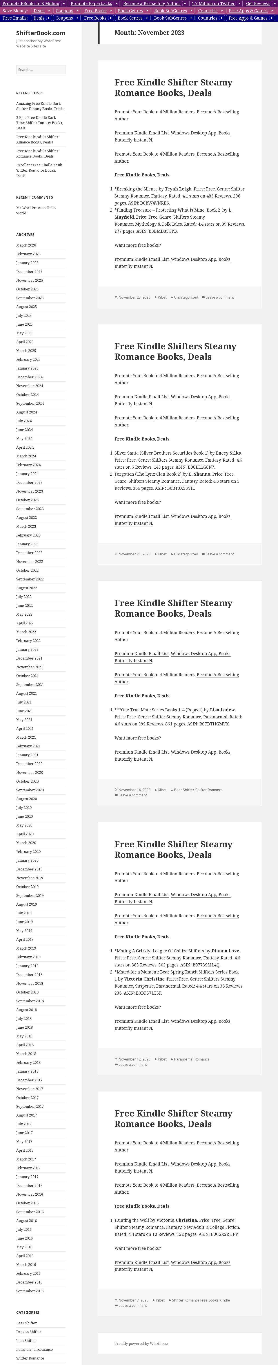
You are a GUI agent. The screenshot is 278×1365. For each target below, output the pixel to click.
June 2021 (24, 711)
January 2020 (27, 860)
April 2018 (25, 1044)
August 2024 (26, 412)
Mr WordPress (28, 207)
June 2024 (24, 429)
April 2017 (25, 1150)
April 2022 (25, 623)
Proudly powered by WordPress (141, 1343)
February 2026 (28, 254)
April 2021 (25, 728)
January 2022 (27, 649)
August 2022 (26, 588)
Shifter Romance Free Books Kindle (201, 1300)
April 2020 (25, 834)
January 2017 (27, 1176)
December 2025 (29, 271)
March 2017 (26, 1159)
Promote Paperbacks (91, 3)
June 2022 (24, 605)
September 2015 (30, 1291)
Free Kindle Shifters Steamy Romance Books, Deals (175, 351)
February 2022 (28, 640)
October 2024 (27, 394)
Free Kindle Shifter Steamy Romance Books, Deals (173, 87)
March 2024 (26, 456)
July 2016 (24, 1229)
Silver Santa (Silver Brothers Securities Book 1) (161, 453)
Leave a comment (219, 297)
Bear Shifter (26, 1323)
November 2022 (29, 561)
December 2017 (29, 1080)
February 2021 (28, 746)
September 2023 (30, 508)
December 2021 (29, 658)
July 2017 (24, 1124)
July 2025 (24, 315)
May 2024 (24, 438)
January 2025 (27, 368)
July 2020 (24, 807)
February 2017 (28, 1168)
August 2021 (26, 693)
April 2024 (25, 447)
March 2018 (26, 1053)
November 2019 (29, 878)
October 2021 (27, 675)
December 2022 (29, 552)
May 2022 (24, 614)
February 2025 (28, 359)
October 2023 (27, 500)
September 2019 (30, 895)
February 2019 (28, 957)
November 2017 (29, 1088)
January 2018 (27, 1071)
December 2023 (29, 482)
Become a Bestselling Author (151, 3)
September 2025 (30, 297)
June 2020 (24, 816)
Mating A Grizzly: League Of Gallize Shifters (160, 951)
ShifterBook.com (40, 33)
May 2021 (24, 719)
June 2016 (24, 1238)
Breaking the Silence (137, 189)
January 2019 (27, 965)
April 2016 (25, 1255)
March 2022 (26, 631)
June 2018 (24, 1027)
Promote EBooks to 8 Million (30, 3)
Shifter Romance (30, 1358)
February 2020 (28, 851)
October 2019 (27, 886)
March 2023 (26, 526)
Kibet (162, 297)
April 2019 (25, 939)
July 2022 (24, 596)
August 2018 (26, 1009)
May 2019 (24, 930)
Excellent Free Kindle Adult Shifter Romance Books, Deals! (39, 170)
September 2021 (30, 684)
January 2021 (27, 754)
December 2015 (29, 1282)
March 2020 (26, 842)
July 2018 (24, 1018)
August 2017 (26, 1115)
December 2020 (29, 763)
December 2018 (29, 974)
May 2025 (24, 333)
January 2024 (27, 473)
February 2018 (28, 1062)
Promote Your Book (133, 154)
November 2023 (29, 491)
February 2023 (28, 535)
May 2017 (24, 1141)
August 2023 (26, 517)
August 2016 (26, 1220)
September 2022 (30, 579)
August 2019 (26, 904)
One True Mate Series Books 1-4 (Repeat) (162, 710)
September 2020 (30, 790)
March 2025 (26, 350)
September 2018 (30, 1001)
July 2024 (24, 421)
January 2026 (27, 262)
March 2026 (26, 245)
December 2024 (29, 377)
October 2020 (27, 781)
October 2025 (27, 289)
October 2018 (27, 992)
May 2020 (24, 825)
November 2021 (29, 667)
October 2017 (27, 1097)
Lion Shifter (26, 1340)
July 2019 (24, 913)
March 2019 (26, 948)
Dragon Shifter (28, 1331)
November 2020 (29, 772)
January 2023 (27, 544)
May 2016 (24, 1247)
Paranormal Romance (34, 1349)
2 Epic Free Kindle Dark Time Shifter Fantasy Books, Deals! (39, 123)
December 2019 (29, 869)
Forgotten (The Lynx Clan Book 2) (148, 474)
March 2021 (26, 737)
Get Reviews (258, 3)
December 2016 (29, 1185)
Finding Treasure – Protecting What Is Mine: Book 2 (169, 210)
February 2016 (28, 1273)
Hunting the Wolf (131, 1220)
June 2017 (24, 1132)
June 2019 (24, 921)
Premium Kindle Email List (141, 133)
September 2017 (30, 1106)
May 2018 (24, 1036)
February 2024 (28, 464)
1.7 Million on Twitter (213, 3)
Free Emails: (15, 18)
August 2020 (26, 798)
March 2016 (26, 1264)
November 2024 (29, 385)
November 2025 (29, 280)
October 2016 (27, 1203)
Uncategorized (186, 297)
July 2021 (24, 702)
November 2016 (29, 1194)
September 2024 (30, 403)
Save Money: (15, 11)
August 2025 (26, 306)
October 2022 (27, 570)
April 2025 (25, 341)
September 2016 (30, 1211)
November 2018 (29, 983)
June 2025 (24, 324)
